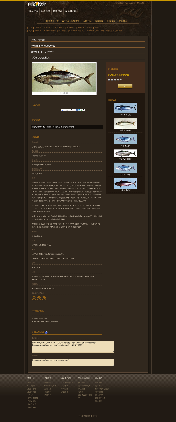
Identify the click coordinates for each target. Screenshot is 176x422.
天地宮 (30, 395)
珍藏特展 (33, 11)
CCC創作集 (31, 386)
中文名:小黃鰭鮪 (125, 159)
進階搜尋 (111, 21)
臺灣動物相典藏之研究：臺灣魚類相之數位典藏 (104, 31)
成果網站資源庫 (67, 383)
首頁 (115, 3)
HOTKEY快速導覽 (70, 21)
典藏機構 (99, 21)
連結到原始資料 (39, 127)
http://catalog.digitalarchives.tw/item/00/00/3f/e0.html (73, 362)
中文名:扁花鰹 (125, 190)
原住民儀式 (31, 404)
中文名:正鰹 (125, 146)
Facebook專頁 (130, 3)
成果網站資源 (71, 11)
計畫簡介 (98, 383)
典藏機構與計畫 (50, 31)
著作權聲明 (99, 392)
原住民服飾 (31, 407)
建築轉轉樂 (31, 392)
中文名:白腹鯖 (125, 130)
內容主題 (87, 21)
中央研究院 (62, 31)
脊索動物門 (71, 28)
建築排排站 (31, 389)
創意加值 (64, 392)
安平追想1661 (32, 398)
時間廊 (80, 392)
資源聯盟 (123, 21)
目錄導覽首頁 (52, 21)
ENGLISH (140, 3)
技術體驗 (57, 11)
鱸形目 (89, 28)
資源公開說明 (100, 398)
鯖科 (96, 28)
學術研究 (64, 389)
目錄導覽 (45, 11)
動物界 (61, 28)
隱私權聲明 (99, 395)
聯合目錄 (47, 383)
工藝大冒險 (31, 401)
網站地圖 (98, 401)
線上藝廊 (81, 389)
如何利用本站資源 (102, 389)
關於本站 (98, 386)
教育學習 (64, 386)
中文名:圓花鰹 (125, 115)
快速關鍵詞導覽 (50, 386)
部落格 (120, 3)
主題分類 (47, 389)
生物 (55, 28)
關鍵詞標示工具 (84, 386)
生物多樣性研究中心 (76, 31)
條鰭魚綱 (81, 28)
